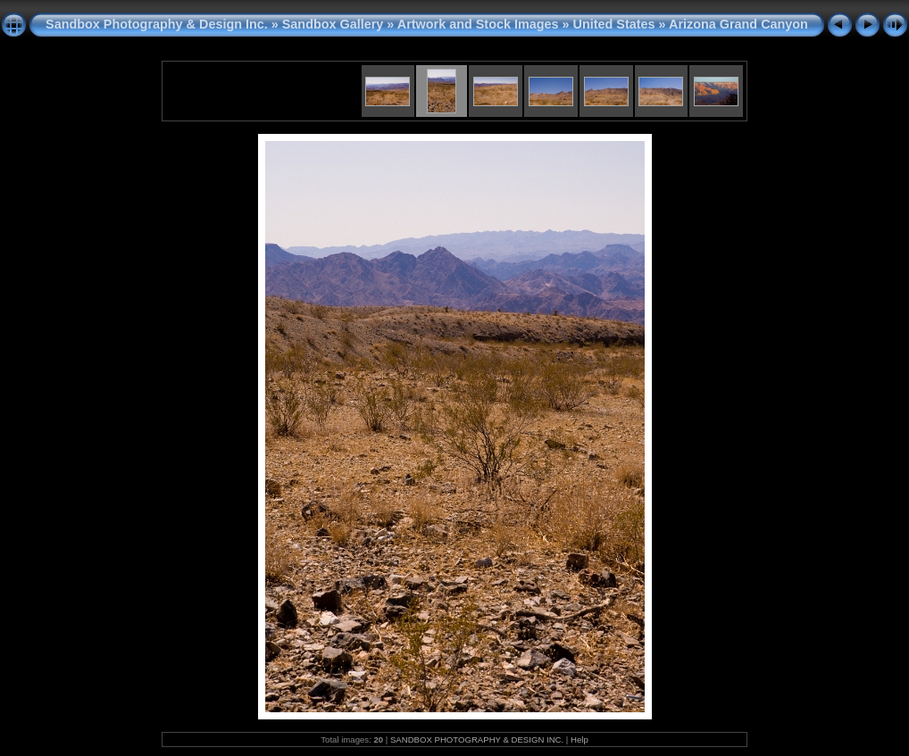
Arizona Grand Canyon (738, 24)
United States (614, 24)
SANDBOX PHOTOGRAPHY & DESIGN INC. (476, 739)
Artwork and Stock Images (478, 24)
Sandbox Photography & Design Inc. (157, 24)
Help (579, 739)
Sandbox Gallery (333, 24)
